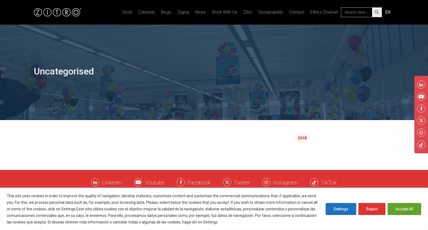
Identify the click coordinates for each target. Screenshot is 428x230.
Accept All (404, 209)
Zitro (247, 12)
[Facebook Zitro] (181, 182)
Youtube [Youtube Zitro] (154, 182)
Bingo (166, 12)
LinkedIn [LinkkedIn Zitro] (112, 182)
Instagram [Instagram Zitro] (285, 182)
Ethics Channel (324, 12)
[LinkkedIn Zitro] (95, 182)
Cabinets (146, 12)
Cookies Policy (232, 222)
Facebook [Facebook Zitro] (199, 182)
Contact (296, 12)
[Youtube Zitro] (138, 182)
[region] (214, 209)
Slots (127, 12)
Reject (372, 209)
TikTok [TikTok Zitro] (329, 182)
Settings (341, 209)
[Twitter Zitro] (227, 182)
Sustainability (270, 12)
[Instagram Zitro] (266, 182)
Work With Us (224, 12)
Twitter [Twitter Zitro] (242, 182)
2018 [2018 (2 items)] (302, 138)
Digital (183, 12)
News (200, 12)
